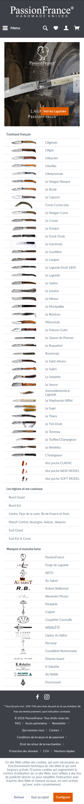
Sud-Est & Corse (20, 538)
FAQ (17, 723)
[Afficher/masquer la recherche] (45, 28)
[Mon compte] (66, 28)
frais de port (49, 706)
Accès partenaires (36, 723)
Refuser (19, 797)
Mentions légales (64, 751)
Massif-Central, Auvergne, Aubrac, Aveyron (37, 522)
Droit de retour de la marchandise (40, 744)
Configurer (63, 797)
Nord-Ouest (17, 497)
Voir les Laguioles (54, 111)
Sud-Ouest (16, 530)
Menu (11, 27)
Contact (54, 730)
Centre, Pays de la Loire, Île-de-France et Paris (39, 514)
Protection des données (23, 751)
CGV (46, 751)
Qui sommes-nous (33, 730)
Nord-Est (15, 505)
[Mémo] (55, 28)
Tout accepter (40, 797)
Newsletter (59, 723)
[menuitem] (11, 28)
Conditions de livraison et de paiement (40, 737)
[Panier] (77, 28)
